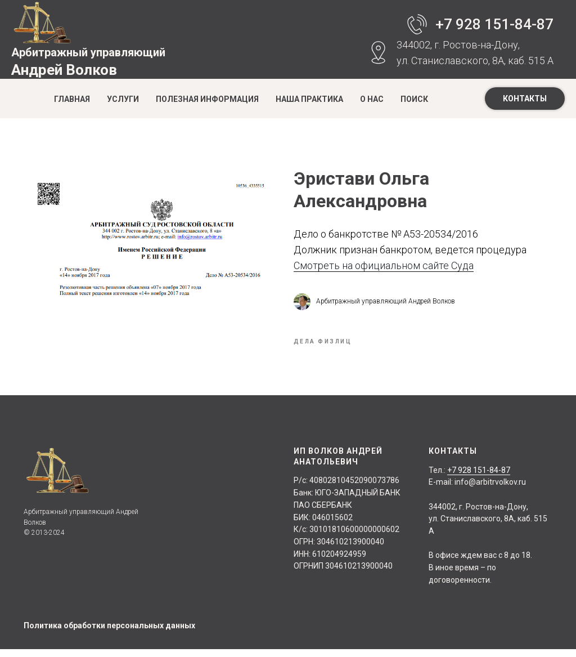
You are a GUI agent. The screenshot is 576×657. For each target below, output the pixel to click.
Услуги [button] (123, 99)
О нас (372, 99)
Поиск (414, 99)
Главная (72, 99)
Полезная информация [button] (207, 99)
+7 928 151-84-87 (494, 24)
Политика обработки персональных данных (109, 633)
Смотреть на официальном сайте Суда (384, 269)
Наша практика (309, 99)
